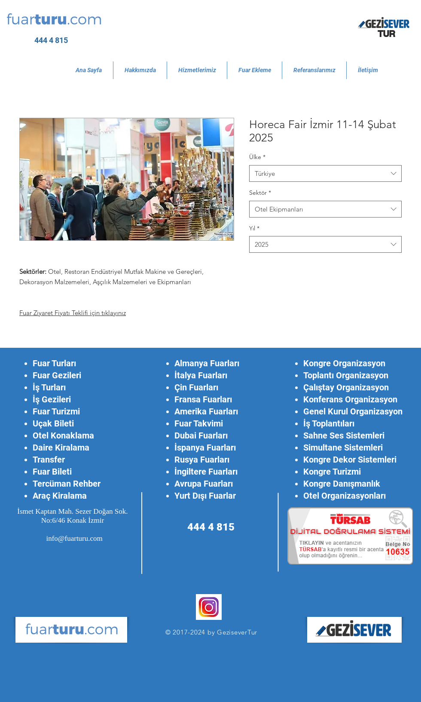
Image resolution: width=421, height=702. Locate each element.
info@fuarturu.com (74, 538)
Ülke (257, 157)
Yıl (254, 228)
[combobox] (325, 173)
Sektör (260, 192)
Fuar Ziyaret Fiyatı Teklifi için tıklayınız (72, 313)
